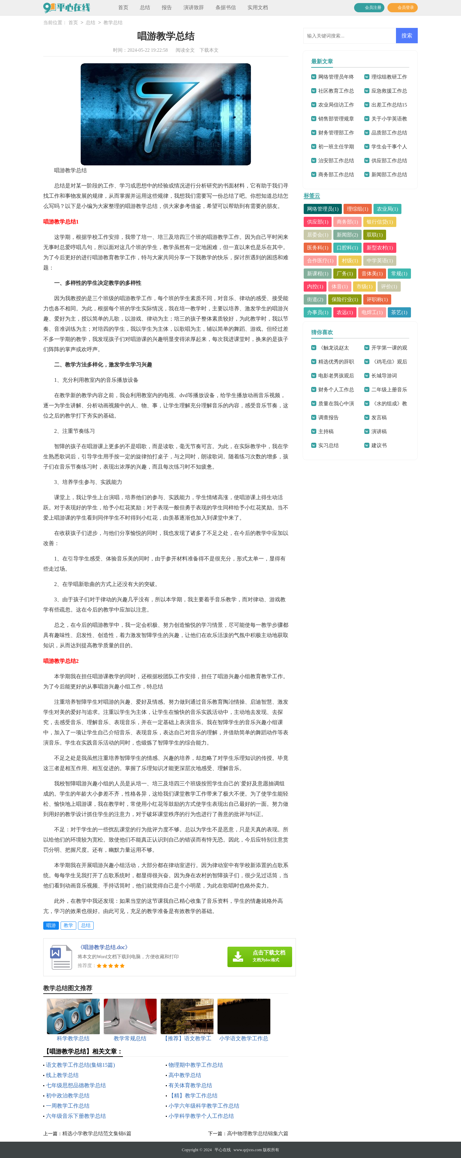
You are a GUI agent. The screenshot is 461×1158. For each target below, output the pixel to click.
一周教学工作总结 (68, 1106)
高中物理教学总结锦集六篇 (257, 1133)
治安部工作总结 (336, 160)
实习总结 (328, 445)
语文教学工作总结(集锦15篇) (80, 1065)
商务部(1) (348, 222)
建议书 (379, 445)
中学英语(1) (380, 260)
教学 (68, 925)
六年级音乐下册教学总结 (76, 1116)
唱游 (51, 925)
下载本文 (209, 50)
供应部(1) (318, 222)
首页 (123, 7)
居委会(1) (318, 235)
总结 (145, 7)
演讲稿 (379, 431)
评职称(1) (377, 299)
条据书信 (226, 7)
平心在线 (222, 1149)
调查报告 (328, 417)
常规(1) (400, 273)
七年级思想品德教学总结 (76, 1085)
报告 (167, 7)
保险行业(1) (345, 299)
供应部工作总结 (389, 160)
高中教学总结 (185, 1075)
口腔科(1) (348, 247)
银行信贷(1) (380, 222)
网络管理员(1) (323, 209)
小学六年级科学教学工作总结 (204, 1106)
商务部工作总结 (336, 174)
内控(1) (315, 286)
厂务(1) (345, 273)
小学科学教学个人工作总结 (201, 1116)
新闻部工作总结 (389, 174)
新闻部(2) (348, 235)
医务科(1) (318, 247)
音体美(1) (372, 273)
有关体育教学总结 (190, 1085)
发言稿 (379, 417)
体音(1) (340, 286)
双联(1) (375, 235)
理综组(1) (358, 209)
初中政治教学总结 (68, 1095)
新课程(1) (318, 273)
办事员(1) (318, 312)
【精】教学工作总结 (193, 1095)
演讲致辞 (194, 7)
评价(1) (389, 286)
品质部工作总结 (389, 132)
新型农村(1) (380, 247)
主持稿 (326, 431)
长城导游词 (384, 375)
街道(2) (315, 299)
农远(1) (345, 312)
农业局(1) (387, 209)
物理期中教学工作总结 (196, 1065)
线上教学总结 (62, 1075)
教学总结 (113, 23)
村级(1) (350, 260)
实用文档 (258, 7)
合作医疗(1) (320, 260)
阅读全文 (185, 50)
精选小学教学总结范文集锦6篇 (96, 1133)
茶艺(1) (400, 312)
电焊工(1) (372, 312)
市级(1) (364, 286)
